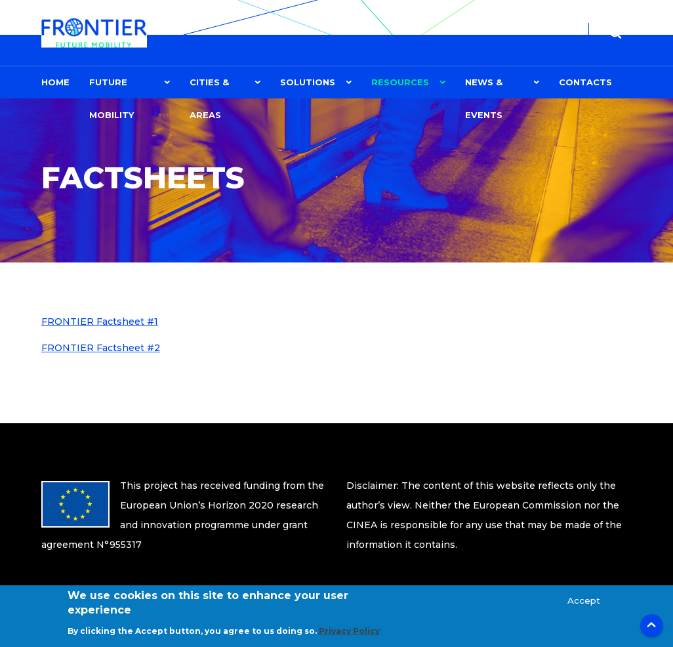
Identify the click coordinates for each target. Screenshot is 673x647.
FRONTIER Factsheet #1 (99, 321)
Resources (400, 82)
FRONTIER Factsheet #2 (100, 348)
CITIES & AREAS (209, 87)
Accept (583, 606)
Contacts (585, 82)
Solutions (307, 82)
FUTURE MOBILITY (111, 87)
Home (55, 82)
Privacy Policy (349, 637)
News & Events (483, 87)
